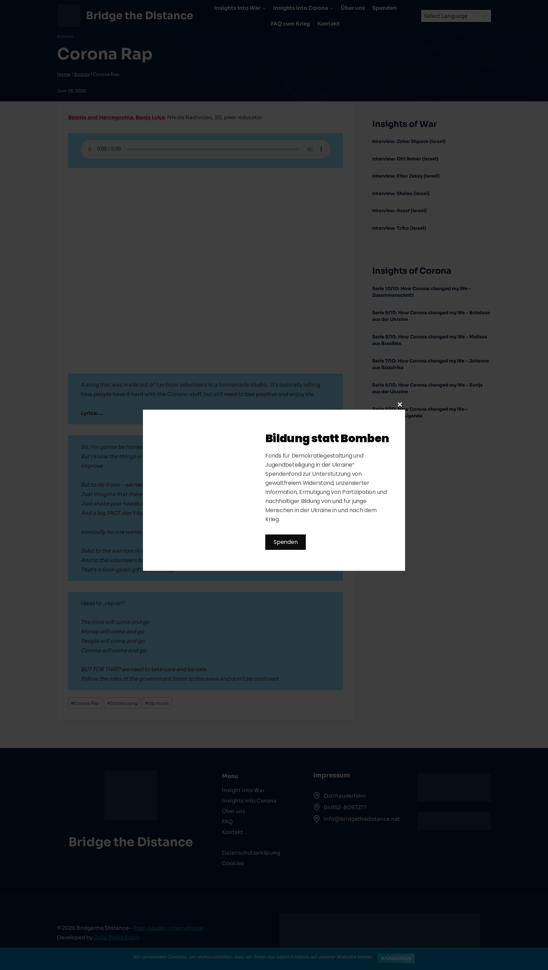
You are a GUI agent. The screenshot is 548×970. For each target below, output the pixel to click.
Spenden (285, 542)
